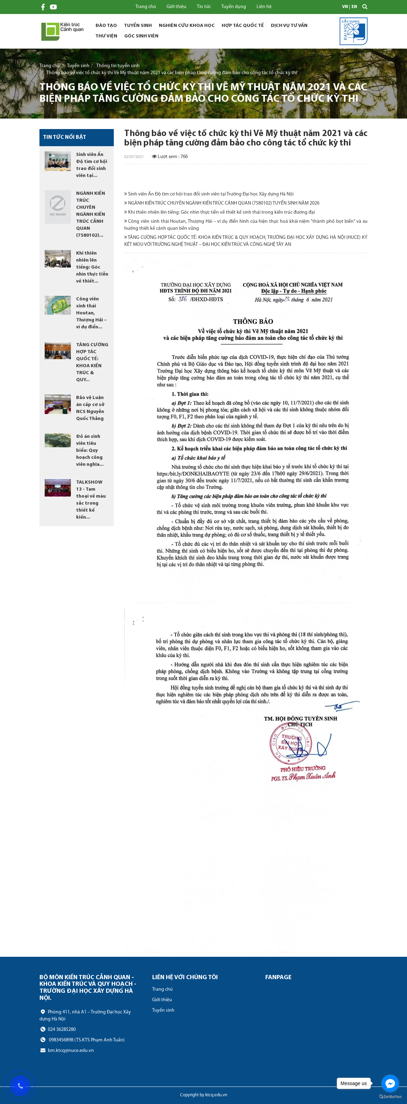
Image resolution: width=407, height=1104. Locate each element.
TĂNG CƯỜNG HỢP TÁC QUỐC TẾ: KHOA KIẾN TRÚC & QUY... (92, 362)
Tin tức (204, 6)
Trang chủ (145, 6)
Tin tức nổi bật (64, 137)
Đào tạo (106, 25)
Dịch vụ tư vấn (289, 25)
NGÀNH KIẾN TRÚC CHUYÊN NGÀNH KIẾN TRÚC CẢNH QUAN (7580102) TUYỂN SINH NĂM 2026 (221, 203)
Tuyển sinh (138, 25)
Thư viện (106, 36)
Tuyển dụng (233, 6)
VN (345, 7)
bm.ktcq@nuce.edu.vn (66, 1050)
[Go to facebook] (390, 1083)
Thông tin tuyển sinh (118, 65)
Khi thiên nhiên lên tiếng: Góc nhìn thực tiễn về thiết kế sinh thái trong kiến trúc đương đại (219, 212)
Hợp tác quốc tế (243, 25)
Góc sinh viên (141, 36)
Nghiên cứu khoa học (187, 25)
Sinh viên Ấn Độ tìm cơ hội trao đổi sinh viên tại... (91, 165)
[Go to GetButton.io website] (390, 1097)
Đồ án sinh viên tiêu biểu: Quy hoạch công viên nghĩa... (90, 450)
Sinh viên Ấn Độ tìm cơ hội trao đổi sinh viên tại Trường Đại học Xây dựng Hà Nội (209, 194)
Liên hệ (264, 6)
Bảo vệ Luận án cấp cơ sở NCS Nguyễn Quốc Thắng (90, 408)
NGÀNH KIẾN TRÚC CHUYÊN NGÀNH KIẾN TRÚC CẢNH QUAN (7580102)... (90, 214)
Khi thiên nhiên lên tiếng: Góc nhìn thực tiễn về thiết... (92, 267)
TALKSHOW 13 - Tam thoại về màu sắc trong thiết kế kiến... (91, 500)
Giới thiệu (176, 6)
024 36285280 (57, 1029)
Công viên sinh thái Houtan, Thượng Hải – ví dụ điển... (91, 313)
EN (354, 7)
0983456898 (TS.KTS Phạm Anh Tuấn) (82, 1040)
